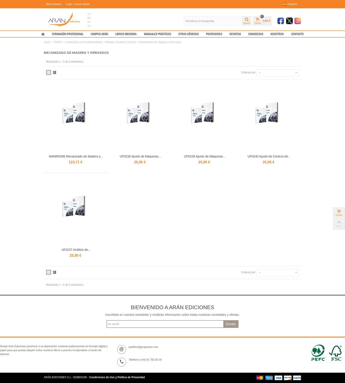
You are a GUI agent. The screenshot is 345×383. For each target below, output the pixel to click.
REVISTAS (235, 34)
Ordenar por (248, 72)
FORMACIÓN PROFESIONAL (67, 34)
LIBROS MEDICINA (125, 34)
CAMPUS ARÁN (99, 34)
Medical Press (98, 25)
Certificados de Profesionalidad (84, 42)
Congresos (96, 18)
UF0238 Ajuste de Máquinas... (140, 156)
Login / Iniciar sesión (78, 4)
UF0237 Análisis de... (75, 249)
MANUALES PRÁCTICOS (157, 34)
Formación (96, 21)
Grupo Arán (96, 14)
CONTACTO (297, 34)
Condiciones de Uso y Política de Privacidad (117, 377)
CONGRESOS (255, 34)
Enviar (231, 324)
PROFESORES (214, 34)
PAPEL (58, 42)
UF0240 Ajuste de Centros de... (269, 156)
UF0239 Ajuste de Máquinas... (204, 156)
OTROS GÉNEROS (188, 34)
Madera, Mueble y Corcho (120, 42)
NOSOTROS (277, 34)
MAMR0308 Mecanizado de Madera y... (76, 156)
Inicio (47, 42)
